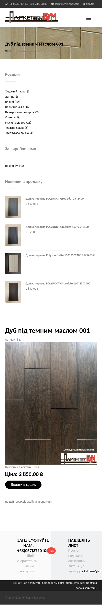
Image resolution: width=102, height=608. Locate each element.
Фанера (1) (12, 117)
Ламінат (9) (12, 96)
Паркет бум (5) (14, 166)
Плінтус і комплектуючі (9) (22, 112)
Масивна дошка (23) (18, 122)
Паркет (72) (12, 102)
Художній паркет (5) (17, 91)
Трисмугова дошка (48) (19, 133)
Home (8, 50)
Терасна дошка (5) (16, 128)
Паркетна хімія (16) (17, 107)
